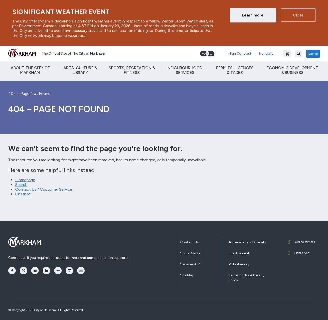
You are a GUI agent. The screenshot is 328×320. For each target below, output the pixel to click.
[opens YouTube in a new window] (35, 270)
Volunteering (239, 264)
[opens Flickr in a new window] (58, 270)
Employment (239, 253)
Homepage (25, 179)
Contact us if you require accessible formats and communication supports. (68, 258)
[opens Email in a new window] (81, 270)
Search (21, 184)
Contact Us (189, 242)
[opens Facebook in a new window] (12, 270)
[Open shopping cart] (287, 53)
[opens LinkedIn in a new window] (46, 270)
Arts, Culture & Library (80, 70)
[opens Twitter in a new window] (23, 270)
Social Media (190, 253)
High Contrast (239, 53)
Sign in (313, 53)
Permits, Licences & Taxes (235, 70)
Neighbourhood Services (184, 70)
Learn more (253, 15)
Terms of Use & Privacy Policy (246, 277)
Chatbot (23, 194)
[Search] (298, 53)
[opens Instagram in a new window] (69, 270)
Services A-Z (190, 264)
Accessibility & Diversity (247, 242)
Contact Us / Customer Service (43, 189)
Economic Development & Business (292, 70)
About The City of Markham (30, 70)
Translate (265, 53)
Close (298, 15)
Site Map (187, 275)
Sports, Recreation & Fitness (132, 70)
